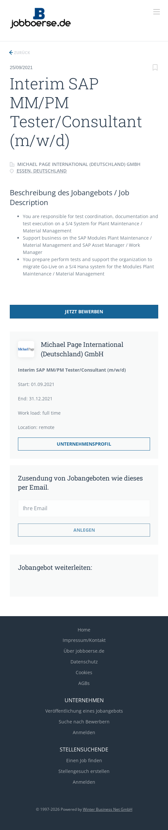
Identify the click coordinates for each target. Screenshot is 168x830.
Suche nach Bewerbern (84, 722)
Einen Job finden (84, 760)
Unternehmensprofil (84, 444)
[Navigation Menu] (156, 11)
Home (84, 630)
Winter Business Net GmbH (107, 809)
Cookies (84, 672)
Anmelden (84, 732)
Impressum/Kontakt (84, 640)
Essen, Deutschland (42, 171)
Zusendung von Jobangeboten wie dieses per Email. (80, 482)
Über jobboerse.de (84, 651)
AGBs (84, 683)
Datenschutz (84, 662)
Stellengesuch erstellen (84, 771)
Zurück (21, 52)
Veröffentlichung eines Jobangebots (84, 711)
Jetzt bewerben (84, 311)
